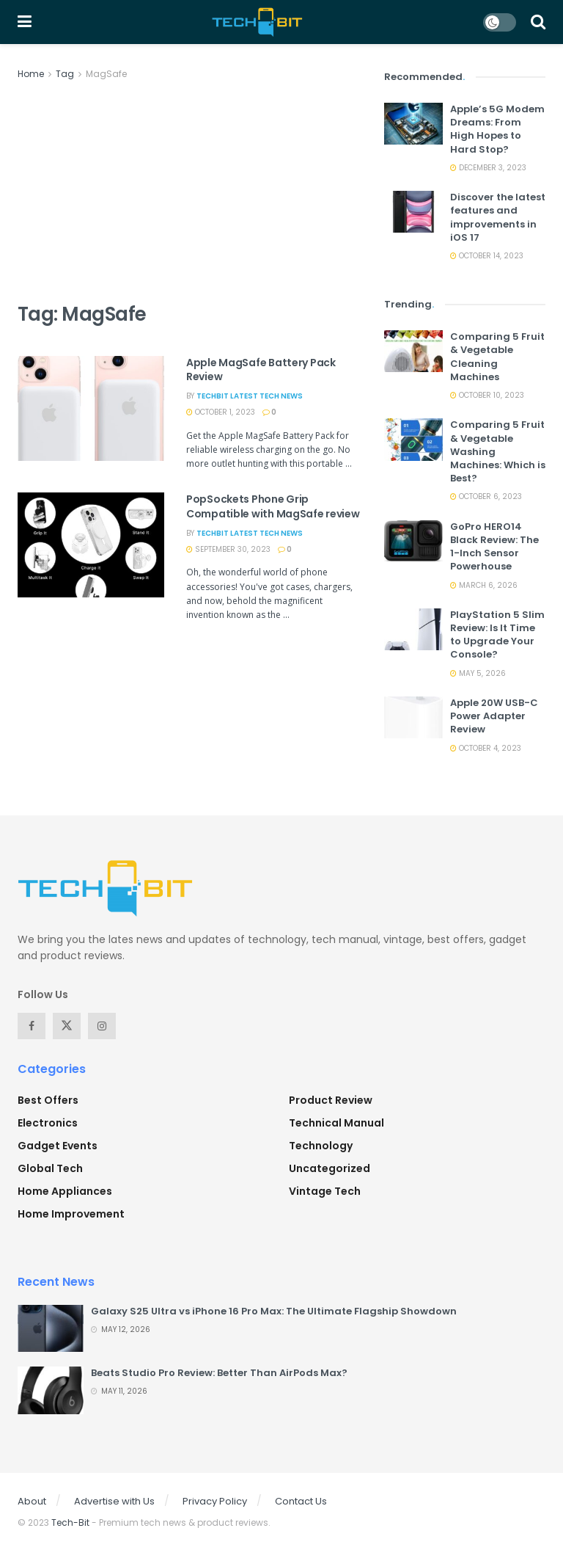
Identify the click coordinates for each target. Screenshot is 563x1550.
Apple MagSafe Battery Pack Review (261, 370)
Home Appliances (65, 1191)
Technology (321, 1145)
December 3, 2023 (488, 167)
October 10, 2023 (487, 395)
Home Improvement (71, 1214)
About (32, 1501)
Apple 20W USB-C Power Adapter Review (494, 716)
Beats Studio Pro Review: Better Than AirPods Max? (219, 1373)
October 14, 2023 (486, 255)
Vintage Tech (325, 1191)
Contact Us (301, 1501)
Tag (65, 74)
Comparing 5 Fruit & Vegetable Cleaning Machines (497, 357)
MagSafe (106, 74)
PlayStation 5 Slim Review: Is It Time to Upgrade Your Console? (497, 635)
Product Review (330, 1100)
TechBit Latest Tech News (249, 395)
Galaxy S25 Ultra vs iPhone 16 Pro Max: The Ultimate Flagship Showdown (274, 1311)
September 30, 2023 (228, 549)
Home (31, 74)
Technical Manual (336, 1123)
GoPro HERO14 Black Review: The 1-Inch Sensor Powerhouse (494, 547)
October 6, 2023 (486, 496)
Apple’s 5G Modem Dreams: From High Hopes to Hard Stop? (497, 129)
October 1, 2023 (220, 412)
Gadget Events (57, 1145)
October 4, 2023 (485, 748)
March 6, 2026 (484, 585)
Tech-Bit (70, 1522)
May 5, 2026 (478, 673)
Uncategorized (329, 1168)
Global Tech (50, 1168)
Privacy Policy (215, 1501)
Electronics (48, 1123)
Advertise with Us (114, 1501)
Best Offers (48, 1100)
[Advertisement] (190, 192)
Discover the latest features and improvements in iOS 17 (497, 217)
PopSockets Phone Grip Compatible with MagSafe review (273, 506)
